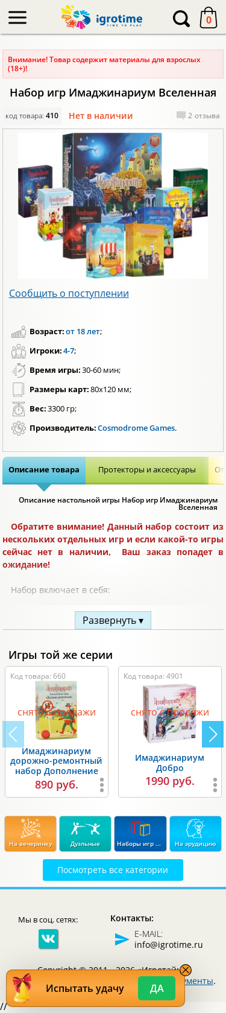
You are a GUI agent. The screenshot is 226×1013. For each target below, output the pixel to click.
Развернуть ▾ (113, 620)
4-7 (68, 350)
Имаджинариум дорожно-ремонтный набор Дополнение (56, 761)
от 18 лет (83, 331)
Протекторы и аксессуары (147, 469)
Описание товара (44, 469)
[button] (113, 271)
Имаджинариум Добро (169, 762)
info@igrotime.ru (168, 944)
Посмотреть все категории (112, 869)
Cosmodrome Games (136, 427)
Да (157, 988)
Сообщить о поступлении (69, 293)
